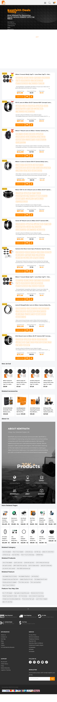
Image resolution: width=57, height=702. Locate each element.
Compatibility (19, 77)
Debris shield (40, 252)
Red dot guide (29, 198)
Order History (4, 663)
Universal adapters (21, 316)
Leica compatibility (21, 308)
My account (4, 661)
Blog (2, 641)
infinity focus (39, 105)
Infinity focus (39, 134)
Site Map (3, 639)
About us (3, 634)
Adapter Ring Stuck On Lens (42, 520)
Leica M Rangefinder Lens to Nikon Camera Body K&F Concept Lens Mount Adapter (33, 305)
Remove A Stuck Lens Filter (14, 520)
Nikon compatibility (32, 308)
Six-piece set (19, 257)
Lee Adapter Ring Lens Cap (14, 539)
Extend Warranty (5, 668)
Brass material (41, 136)
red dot (46, 105)
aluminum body (31, 167)
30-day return (27, 170)
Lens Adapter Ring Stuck (24, 538)
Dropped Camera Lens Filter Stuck (5, 520)
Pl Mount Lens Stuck (52, 537)
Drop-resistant (45, 77)
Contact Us (4, 637)
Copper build (47, 224)
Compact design (47, 342)
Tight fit (18, 80)
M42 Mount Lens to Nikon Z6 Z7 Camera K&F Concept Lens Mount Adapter (33, 336)
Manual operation (20, 136)
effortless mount (38, 108)
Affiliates (31, 649)
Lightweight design (30, 255)
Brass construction (21, 311)
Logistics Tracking (5, 670)
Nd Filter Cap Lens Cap (32, 520)
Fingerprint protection (22, 83)
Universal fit (48, 252)
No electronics (41, 229)
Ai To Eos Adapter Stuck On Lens (4, 539)
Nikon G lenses (20, 165)
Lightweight (37, 77)
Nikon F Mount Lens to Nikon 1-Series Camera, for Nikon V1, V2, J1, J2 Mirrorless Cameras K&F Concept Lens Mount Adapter (32, 131)
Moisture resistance (30, 252)
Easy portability (40, 255)
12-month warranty (37, 170)
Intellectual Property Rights (36, 645)
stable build (39, 167)
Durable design (20, 314)
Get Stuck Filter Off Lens (23, 520)
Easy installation (33, 83)
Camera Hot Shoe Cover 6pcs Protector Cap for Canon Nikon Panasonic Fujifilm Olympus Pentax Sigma (33, 249)
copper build (30, 108)
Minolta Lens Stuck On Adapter (42, 539)
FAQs (2, 665)
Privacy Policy (32, 634)
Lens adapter (19, 134)
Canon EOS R (28, 165)
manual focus (31, 105)
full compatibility (30, 111)
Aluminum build (20, 139)
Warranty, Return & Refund (36, 643)
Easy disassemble (36, 226)
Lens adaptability (31, 229)
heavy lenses (19, 170)
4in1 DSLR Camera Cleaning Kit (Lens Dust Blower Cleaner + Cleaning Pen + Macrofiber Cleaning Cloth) (35, 410)
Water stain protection (37, 80)
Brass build (38, 342)
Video (2, 643)
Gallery (3, 645)
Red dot (29, 226)
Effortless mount (38, 224)
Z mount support (20, 198)
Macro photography (44, 308)
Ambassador (32, 647)
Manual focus (19, 193)
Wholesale (31, 651)
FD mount (18, 105)
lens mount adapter (38, 165)
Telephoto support (30, 139)
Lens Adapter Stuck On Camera (51, 520)
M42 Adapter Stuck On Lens (32, 539)
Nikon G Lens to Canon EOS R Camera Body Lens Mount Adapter (31, 161)
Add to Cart (20, 96)
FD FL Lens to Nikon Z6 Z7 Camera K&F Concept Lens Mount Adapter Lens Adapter (33, 102)
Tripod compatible (41, 139)
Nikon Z (25, 105)
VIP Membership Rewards (7, 647)
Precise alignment (20, 195)
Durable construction (29, 134)
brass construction (21, 167)
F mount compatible (41, 195)
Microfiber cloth (28, 257)
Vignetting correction (21, 201)
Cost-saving (27, 345)
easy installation (20, 111)
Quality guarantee (20, 142)
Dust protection (25, 80)
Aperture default (39, 198)
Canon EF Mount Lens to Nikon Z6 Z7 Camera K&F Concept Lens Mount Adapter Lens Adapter (31, 221)
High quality (19, 345)
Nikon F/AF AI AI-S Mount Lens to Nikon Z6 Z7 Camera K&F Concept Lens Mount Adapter (33, 190)
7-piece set (41, 83)
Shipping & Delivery (34, 639)
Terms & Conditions (34, 637)
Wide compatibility (31, 136)
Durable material (28, 77)
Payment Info (32, 641)
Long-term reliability (38, 257)
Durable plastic (20, 255)
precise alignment (20, 108)
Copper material (36, 193)
